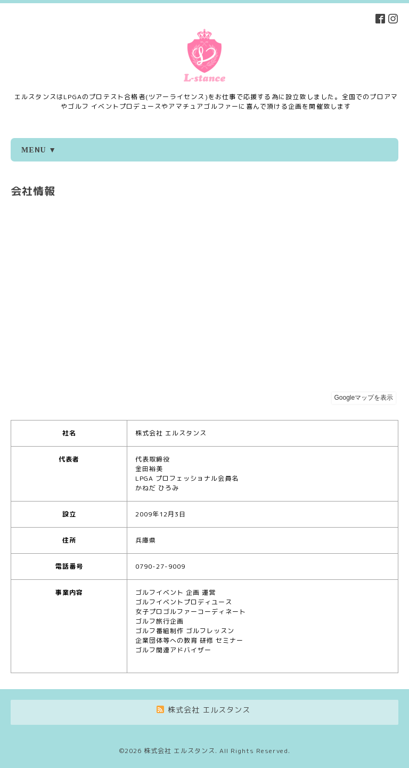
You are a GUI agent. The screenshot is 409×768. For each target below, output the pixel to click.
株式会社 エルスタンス (179, 750)
